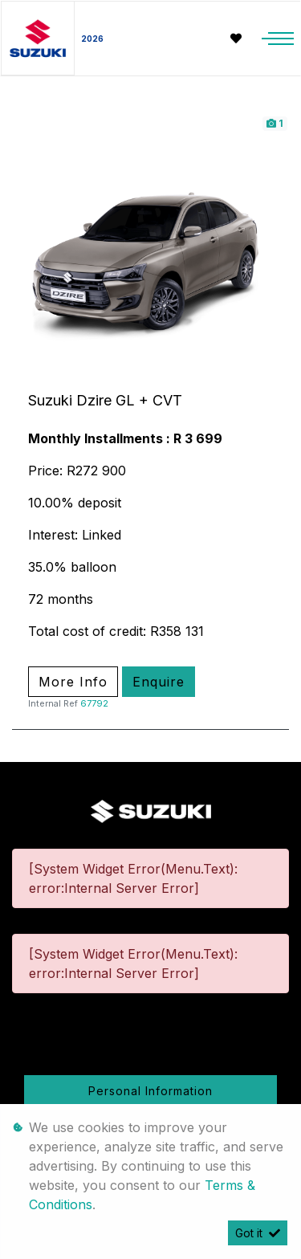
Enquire (158, 682)
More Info (73, 682)
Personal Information (150, 1091)
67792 (94, 703)
